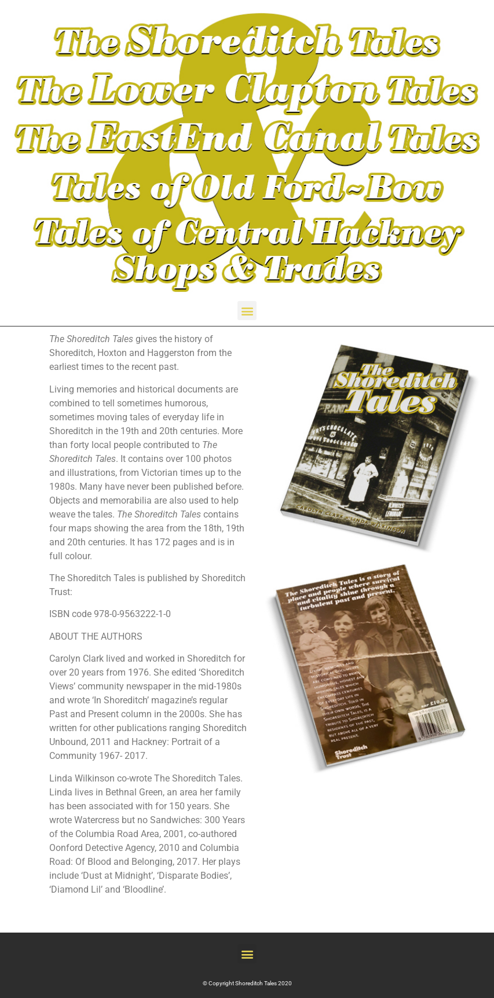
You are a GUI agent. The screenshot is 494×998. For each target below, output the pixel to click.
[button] (247, 310)
